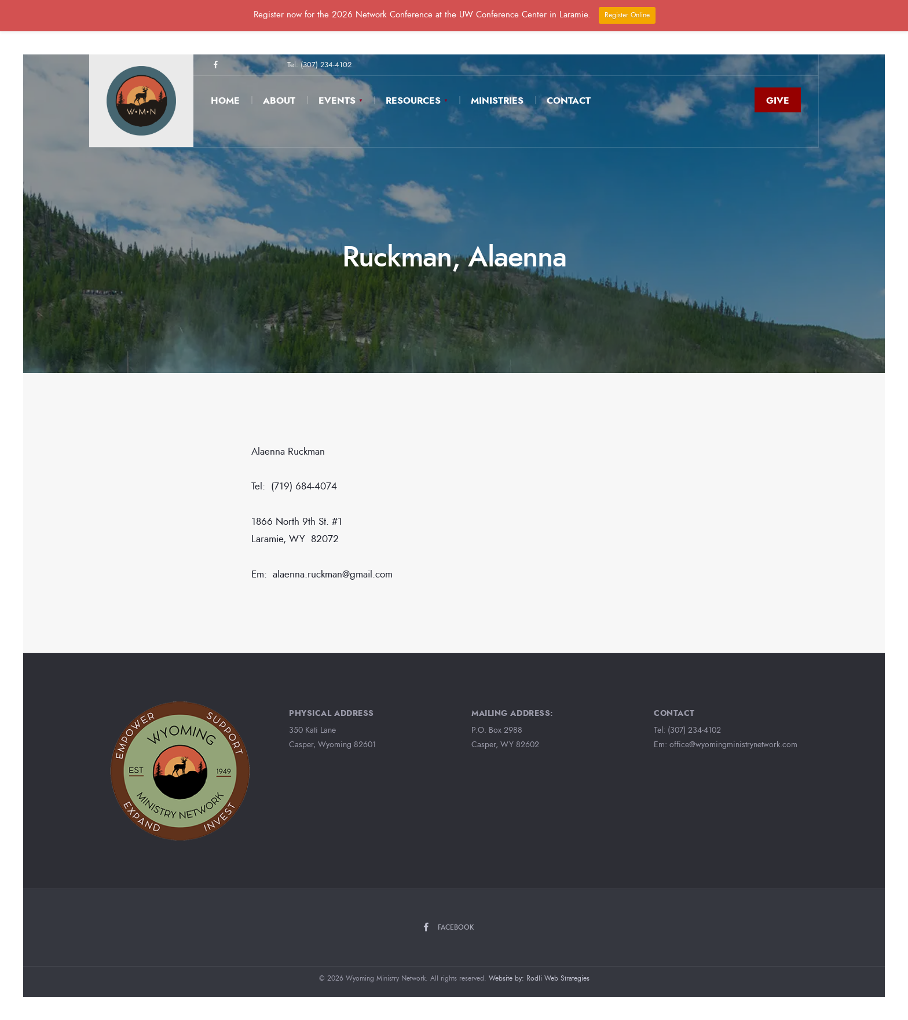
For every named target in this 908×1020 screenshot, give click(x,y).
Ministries (497, 100)
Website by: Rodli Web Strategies (539, 978)
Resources (413, 100)
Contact (569, 100)
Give (777, 100)
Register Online (627, 15)
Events (337, 100)
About (279, 100)
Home (225, 100)
